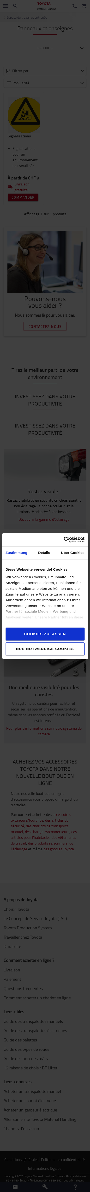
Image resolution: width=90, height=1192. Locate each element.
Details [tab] (44, 553)
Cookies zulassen (45, 634)
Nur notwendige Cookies (45, 649)
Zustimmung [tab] (16, 553)
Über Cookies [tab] (72, 553)
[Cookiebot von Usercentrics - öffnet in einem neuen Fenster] (64, 539)
